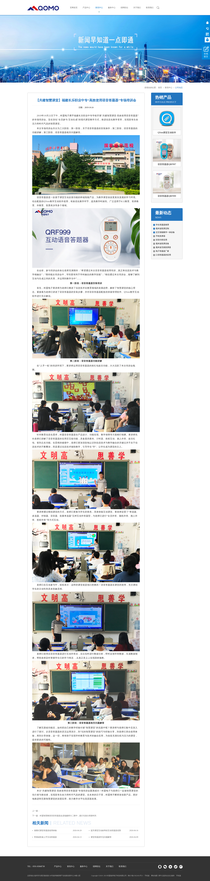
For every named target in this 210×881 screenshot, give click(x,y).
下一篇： (64, 816)
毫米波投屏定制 (162, 229)
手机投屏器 (160, 236)
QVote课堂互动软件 (167, 132)
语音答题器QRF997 (167, 164)
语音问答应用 (161, 240)
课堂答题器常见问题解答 (101, 837)
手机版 (146, 876)
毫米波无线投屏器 (163, 247)
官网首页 (74, 8)
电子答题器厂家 (162, 251)
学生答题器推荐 (162, 225)
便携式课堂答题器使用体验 (45, 831)
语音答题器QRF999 (167, 196)
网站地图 (154, 876)
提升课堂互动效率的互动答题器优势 (106, 831)
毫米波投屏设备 (162, 244)
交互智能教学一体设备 (165, 232)
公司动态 (179, 88)
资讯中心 (168, 88)
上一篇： (36, 811)
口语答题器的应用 (163, 255)
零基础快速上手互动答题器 (45, 837)
